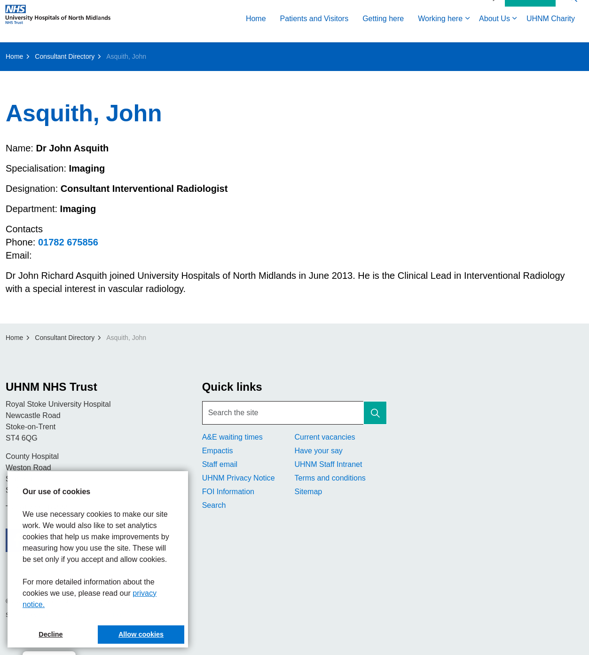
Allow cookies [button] (141, 634)
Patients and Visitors (314, 32)
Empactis (217, 451)
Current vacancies (324, 437)
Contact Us (530, 10)
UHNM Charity (550, 32)
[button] (375, 413)
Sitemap (308, 492)
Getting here (383, 32)
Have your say (318, 451)
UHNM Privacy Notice (238, 478)
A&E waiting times (232, 437)
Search (214, 505)
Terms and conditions (329, 478)
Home (256, 32)
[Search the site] (294, 413)
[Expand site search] (572, 10)
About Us (494, 32)
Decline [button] (51, 634)
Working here (440, 32)
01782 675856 (68, 242)
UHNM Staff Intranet (328, 464)
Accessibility (478, 10)
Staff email (219, 464)
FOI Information (228, 492)
